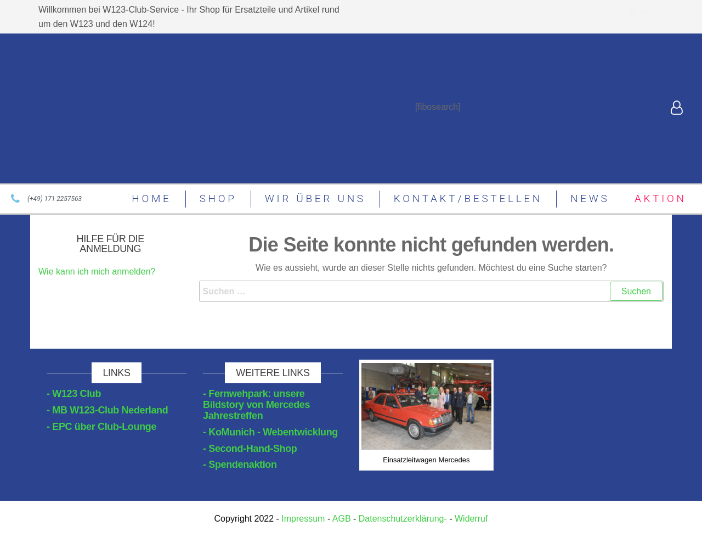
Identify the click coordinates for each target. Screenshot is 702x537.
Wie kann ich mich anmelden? (96, 271)
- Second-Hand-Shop (250, 448)
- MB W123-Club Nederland (107, 410)
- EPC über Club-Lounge (101, 426)
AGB (341, 518)
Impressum (303, 518)
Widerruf (471, 518)
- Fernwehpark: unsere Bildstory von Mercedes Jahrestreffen (256, 404)
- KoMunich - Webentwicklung (270, 432)
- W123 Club (74, 393)
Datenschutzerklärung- (403, 518)
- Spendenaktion (240, 464)
